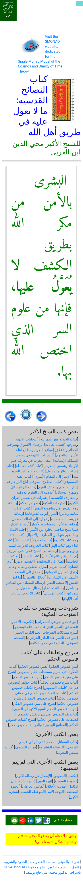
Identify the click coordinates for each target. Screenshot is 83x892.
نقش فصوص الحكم (33, 666)
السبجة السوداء (66, 781)
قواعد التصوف (25, 747)
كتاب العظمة (42, 540)
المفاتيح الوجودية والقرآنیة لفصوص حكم (38, 725)
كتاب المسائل (54, 593)
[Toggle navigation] (79, 3)
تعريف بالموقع (68, 862)
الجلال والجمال (35, 577)
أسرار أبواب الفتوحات (41, 513)
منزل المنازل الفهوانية (61, 572)
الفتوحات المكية (54, 503)
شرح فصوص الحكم (27, 677)
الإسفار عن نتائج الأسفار (60, 556)
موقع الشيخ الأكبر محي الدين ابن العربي (8, 10)
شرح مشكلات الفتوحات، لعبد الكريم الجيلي (45, 632)
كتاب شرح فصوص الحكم (59, 682)
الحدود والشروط (15, 862)
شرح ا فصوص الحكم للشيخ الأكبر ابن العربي (45, 709)
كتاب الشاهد (31, 556)
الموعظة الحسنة (33, 792)
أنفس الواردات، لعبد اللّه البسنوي (38, 627)
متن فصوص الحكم (63, 666)
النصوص (60, 776)
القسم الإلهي (24, 561)
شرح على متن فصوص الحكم (34, 704)
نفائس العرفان (32, 786)
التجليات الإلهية (26, 439)
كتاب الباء (22, 540)
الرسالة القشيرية (51, 747)
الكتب (73, 776)
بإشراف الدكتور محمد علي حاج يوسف (53, 872)
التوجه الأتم (56, 792)
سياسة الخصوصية (42, 862)
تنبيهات (29, 781)
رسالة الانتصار (53, 588)
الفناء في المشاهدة (50, 561)
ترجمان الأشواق (31, 444)
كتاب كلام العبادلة (29, 466)
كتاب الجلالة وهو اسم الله (58, 439)
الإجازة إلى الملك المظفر (30, 519)
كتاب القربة (58, 567)
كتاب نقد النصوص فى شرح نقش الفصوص (46, 714)
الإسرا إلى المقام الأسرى (52, 476)
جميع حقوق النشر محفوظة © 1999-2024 (34, 867)
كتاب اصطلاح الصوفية (46, 482)
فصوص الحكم (30, 503)
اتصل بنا (73, 867)
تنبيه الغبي (44, 781)
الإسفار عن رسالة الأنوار (33, 776)
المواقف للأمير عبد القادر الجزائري (52, 638)
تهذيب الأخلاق (56, 786)
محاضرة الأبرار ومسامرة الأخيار (54, 524)
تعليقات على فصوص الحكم (57, 719)
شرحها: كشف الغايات (60, 444)
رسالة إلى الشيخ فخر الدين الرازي (32, 551)
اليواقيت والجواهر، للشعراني (56, 622)
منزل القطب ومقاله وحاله (27, 567)
